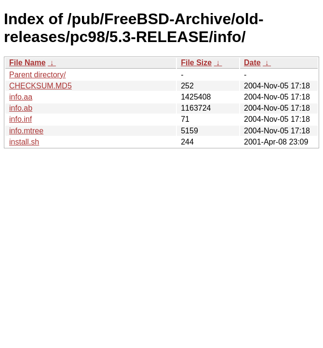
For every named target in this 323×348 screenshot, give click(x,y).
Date (252, 62)
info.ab (20, 108)
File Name (27, 62)
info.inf (20, 119)
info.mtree (26, 131)
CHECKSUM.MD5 (40, 86)
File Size (196, 62)
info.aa (20, 97)
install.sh (24, 142)
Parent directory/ (37, 75)
